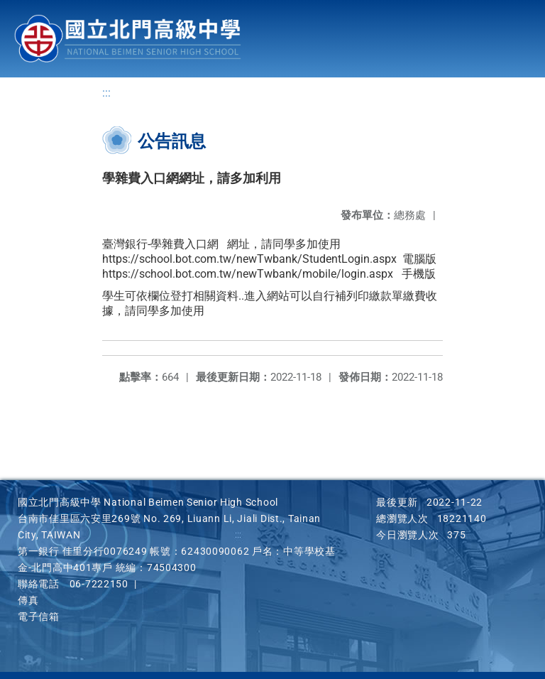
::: (106, 92)
